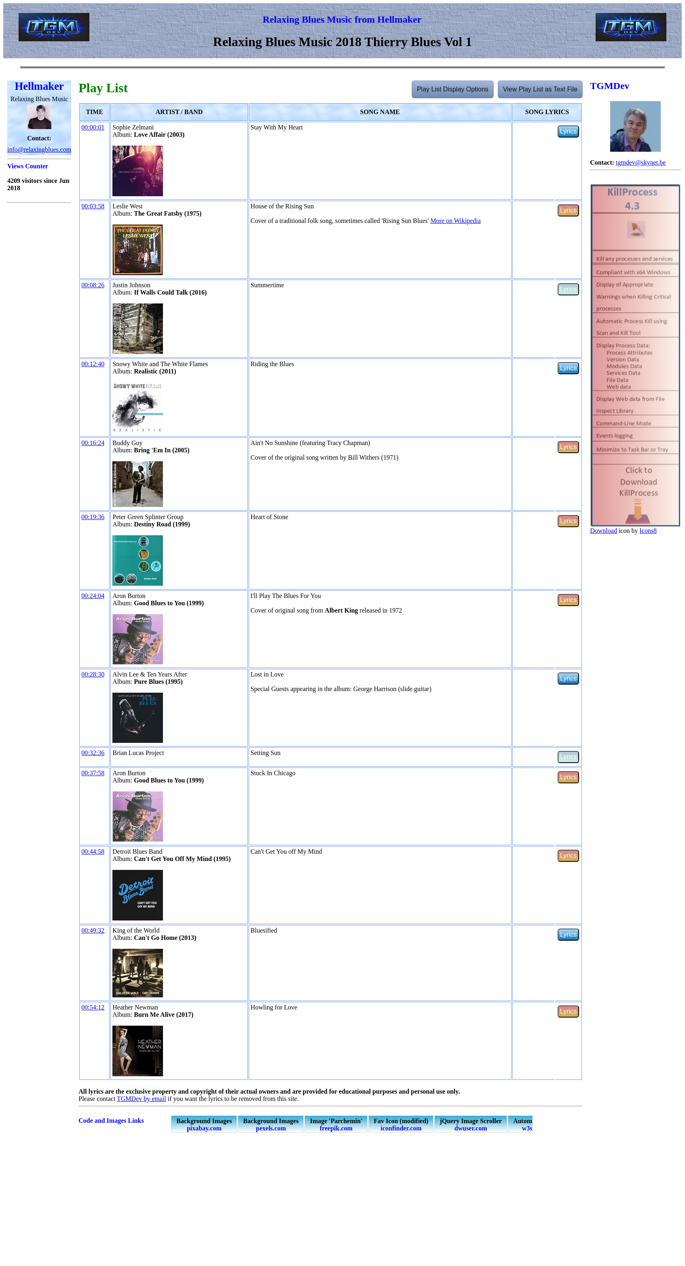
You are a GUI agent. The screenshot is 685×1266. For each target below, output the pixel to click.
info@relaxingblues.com (39, 149)
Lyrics (568, 131)
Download (603, 530)
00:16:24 (92, 442)
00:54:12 (92, 1007)
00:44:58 (92, 851)
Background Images (204, 1125)
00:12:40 (92, 364)
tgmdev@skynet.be (641, 162)
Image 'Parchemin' (336, 1125)
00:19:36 (92, 516)
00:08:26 (92, 285)
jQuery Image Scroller (470, 1125)
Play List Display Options (452, 89)
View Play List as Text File (540, 89)
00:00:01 (92, 127)
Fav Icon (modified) (401, 1125)
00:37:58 (92, 773)
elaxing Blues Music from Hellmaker (346, 19)
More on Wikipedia (455, 220)
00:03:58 (92, 206)
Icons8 (648, 530)
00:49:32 (92, 930)
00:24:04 (92, 595)
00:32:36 (92, 752)
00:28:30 (92, 674)
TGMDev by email (141, 1098)
